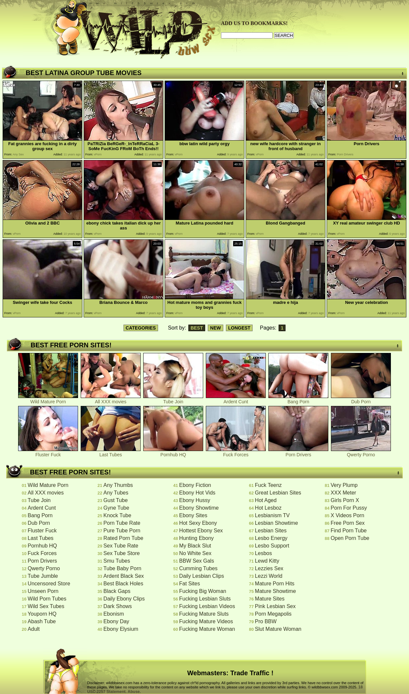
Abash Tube (42, 621)
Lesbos (263, 553)
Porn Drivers (298, 452)
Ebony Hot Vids (197, 492)
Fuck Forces (236, 452)
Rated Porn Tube (123, 538)
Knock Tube (117, 515)
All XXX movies (111, 399)
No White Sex (195, 553)
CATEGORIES (141, 328)
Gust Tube (115, 500)
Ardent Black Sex (123, 576)
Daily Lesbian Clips (201, 576)
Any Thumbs (118, 485)
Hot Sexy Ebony (198, 523)
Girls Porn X (345, 500)
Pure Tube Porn (121, 530)
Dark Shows (117, 606)
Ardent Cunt (236, 399)
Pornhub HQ (173, 452)
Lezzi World (268, 576)
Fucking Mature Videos (206, 621)
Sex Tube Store (121, 553)
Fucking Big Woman (202, 591)
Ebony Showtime (199, 508)
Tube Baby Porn (122, 568)
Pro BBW (266, 621)
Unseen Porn (43, 591)
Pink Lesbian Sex (275, 606)
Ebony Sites (193, 515)
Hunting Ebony (196, 538)
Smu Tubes (116, 561)
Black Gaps (116, 591)
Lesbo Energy (271, 538)
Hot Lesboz (268, 508)
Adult (34, 629)
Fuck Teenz (268, 485)
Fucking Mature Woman (207, 629)
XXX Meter (343, 492)
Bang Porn (298, 399)
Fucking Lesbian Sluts (205, 598)
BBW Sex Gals (196, 561)
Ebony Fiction (195, 485)
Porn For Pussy (349, 508)
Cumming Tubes (198, 568)
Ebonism (113, 614)
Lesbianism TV (272, 515)
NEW (215, 328)
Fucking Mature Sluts (204, 614)
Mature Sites (270, 598)
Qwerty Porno (361, 452)
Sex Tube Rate (120, 545)
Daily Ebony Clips (124, 598)
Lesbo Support (272, 545)
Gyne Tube (116, 508)
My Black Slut (195, 545)
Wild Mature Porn (48, 399)
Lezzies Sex (269, 568)
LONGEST (239, 328)
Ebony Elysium (120, 629)
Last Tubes (111, 452)
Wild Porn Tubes (47, 598)
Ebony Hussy (194, 500)
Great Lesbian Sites (278, 492)
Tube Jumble (43, 576)
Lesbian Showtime (276, 523)
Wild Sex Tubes (46, 606)
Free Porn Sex (348, 523)
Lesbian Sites (270, 530)
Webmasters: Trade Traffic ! (230, 673)
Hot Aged (266, 500)
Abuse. (134, 691)
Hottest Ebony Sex (201, 530)
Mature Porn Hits (274, 583)
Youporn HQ (42, 614)
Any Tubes (115, 492)
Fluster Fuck (48, 452)
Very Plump (344, 485)
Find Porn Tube (349, 530)
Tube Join (173, 399)
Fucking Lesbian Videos (207, 606)
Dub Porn (361, 399)
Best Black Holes (123, 583)
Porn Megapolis (273, 614)
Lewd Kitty (267, 561)
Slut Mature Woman (278, 629)
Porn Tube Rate (121, 523)
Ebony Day (116, 621)
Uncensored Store (49, 583)
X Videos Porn (347, 515)
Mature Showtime (275, 591)
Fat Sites (189, 583)
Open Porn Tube (350, 538)
